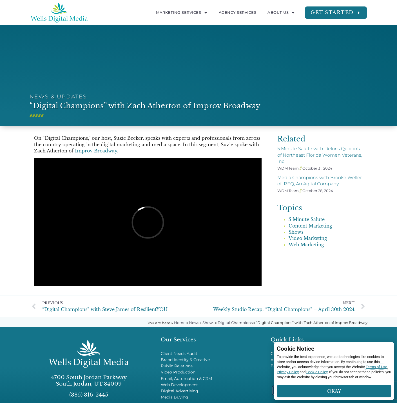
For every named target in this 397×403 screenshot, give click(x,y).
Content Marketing (310, 226)
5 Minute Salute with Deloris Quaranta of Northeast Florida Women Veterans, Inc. (319, 155)
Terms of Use (376, 367)
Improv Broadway (96, 151)
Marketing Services (182, 12)
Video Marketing (308, 238)
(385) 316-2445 (88, 394)
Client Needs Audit (179, 353)
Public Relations (177, 366)
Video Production (178, 372)
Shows (296, 232)
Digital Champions (235, 323)
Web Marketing (306, 244)
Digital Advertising (179, 391)
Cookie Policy (316, 372)
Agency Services (238, 12)
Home (180, 323)
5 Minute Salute (307, 219)
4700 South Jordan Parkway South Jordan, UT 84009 (89, 380)
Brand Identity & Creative (185, 359)
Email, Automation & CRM (186, 378)
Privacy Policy (288, 372)
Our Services (178, 339)
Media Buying (174, 397)
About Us (281, 12)
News (194, 323)
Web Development (179, 384)
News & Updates (58, 96)
